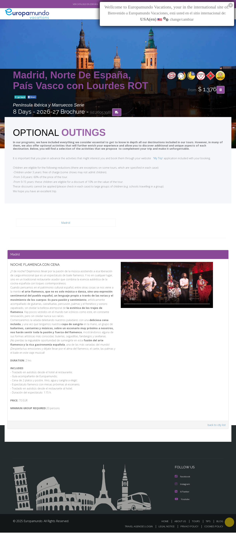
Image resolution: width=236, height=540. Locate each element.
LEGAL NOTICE (164, 533)
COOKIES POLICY (213, 533)
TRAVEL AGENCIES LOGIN (135, 533)
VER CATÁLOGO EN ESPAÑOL (77, 4)
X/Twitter (182, 499)
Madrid (65, 222)
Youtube (182, 506)
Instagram (183, 491)
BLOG (219, 528)
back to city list (216, 432)
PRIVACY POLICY (188, 533)
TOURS (196, 528)
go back (20, 97)
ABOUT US (181, 528)
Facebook (183, 484)
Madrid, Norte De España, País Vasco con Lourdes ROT (80, 80)
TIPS (208, 528)
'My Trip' (151, 158)
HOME (166, 528)
